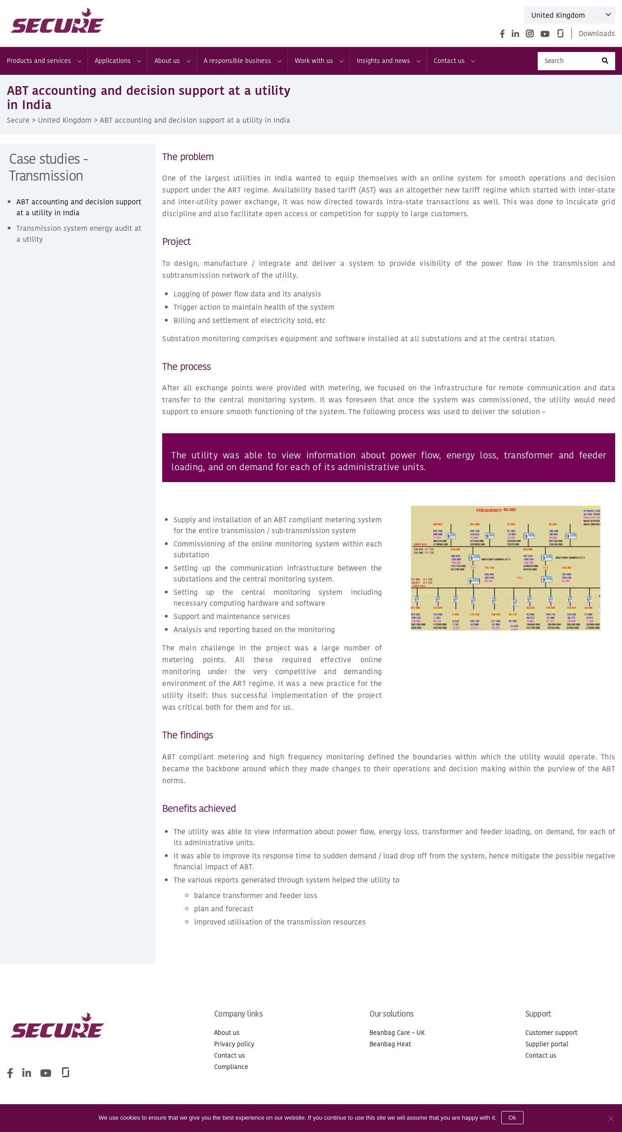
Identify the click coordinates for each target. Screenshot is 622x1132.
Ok (512, 1117)
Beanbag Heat (390, 1044)
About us (172, 61)
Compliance (231, 1067)
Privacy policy (234, 1044)
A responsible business (242, 61)
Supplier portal (546, 1044)
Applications (117, 61)
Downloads (597, 33)
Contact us (454, 61)
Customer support (551, 1033)
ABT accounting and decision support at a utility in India (78, 207)
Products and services (44, 61)
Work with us (319, 61)
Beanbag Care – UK (397, 1033)
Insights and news (388, 61)
